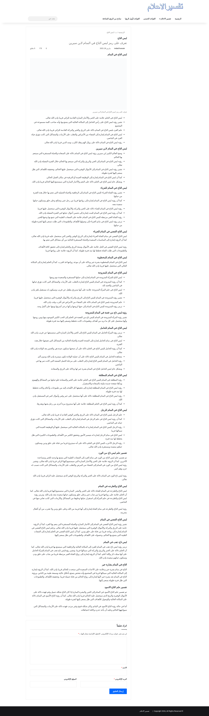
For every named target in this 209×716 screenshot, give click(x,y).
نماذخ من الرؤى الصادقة (111, 19)
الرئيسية (178, 19)
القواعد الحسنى (149, 19)
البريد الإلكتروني (120, 679)
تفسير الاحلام (166, 19)
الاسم (124, 668)
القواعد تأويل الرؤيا (132, 19)
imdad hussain (119, 48)
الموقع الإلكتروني (70, 679)
